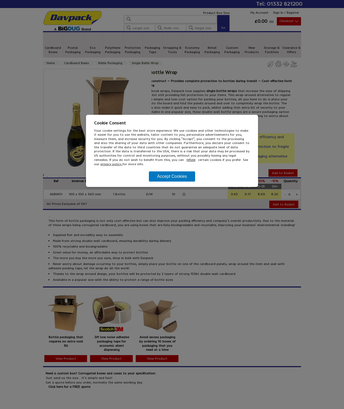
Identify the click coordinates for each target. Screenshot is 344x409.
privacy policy (112, 164)
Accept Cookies (172, 176)
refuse (191, 160)
